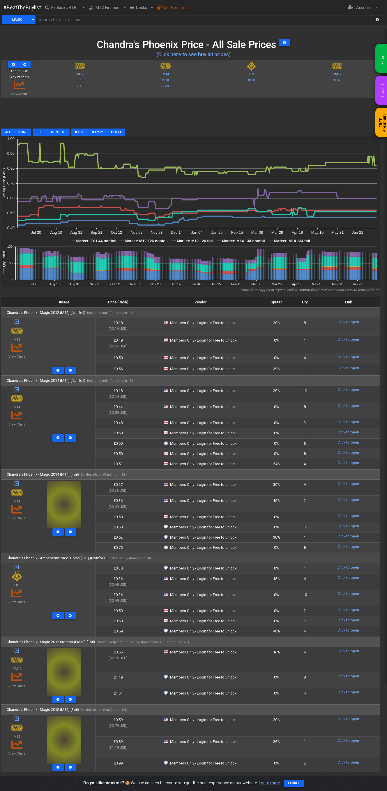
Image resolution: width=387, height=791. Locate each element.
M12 (97, 132)
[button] (65, 7)
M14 (116, 132)
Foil (40, 132)
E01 (80, 132)
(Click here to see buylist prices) (193, 54)
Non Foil (58, 132)
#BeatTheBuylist (22, 7)
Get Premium (172, 7)
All (8, 132)
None (22, 132)
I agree (294, 783)
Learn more (269, 783)
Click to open (348, 322)
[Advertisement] (190, 115)
